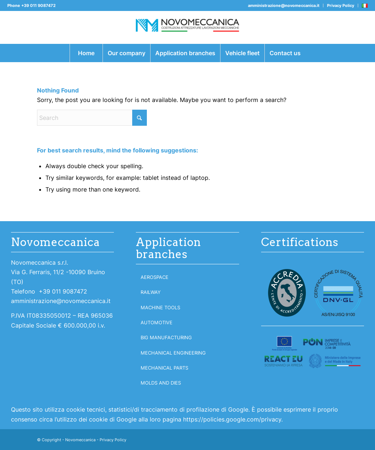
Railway (151, 292)
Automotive (156, 322)
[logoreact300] (312, 352)
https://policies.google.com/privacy (232, 419)
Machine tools (160, 307)
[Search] (92, 118)
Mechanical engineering (173, 353)
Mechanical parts (164, 368)
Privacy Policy (340, 5)
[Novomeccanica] (187, 27)
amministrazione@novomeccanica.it (283, 5)
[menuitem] (283, 5)
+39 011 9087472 (38, 5)
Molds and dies (161, 383)
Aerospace (154, 277)
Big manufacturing (166, 337)
